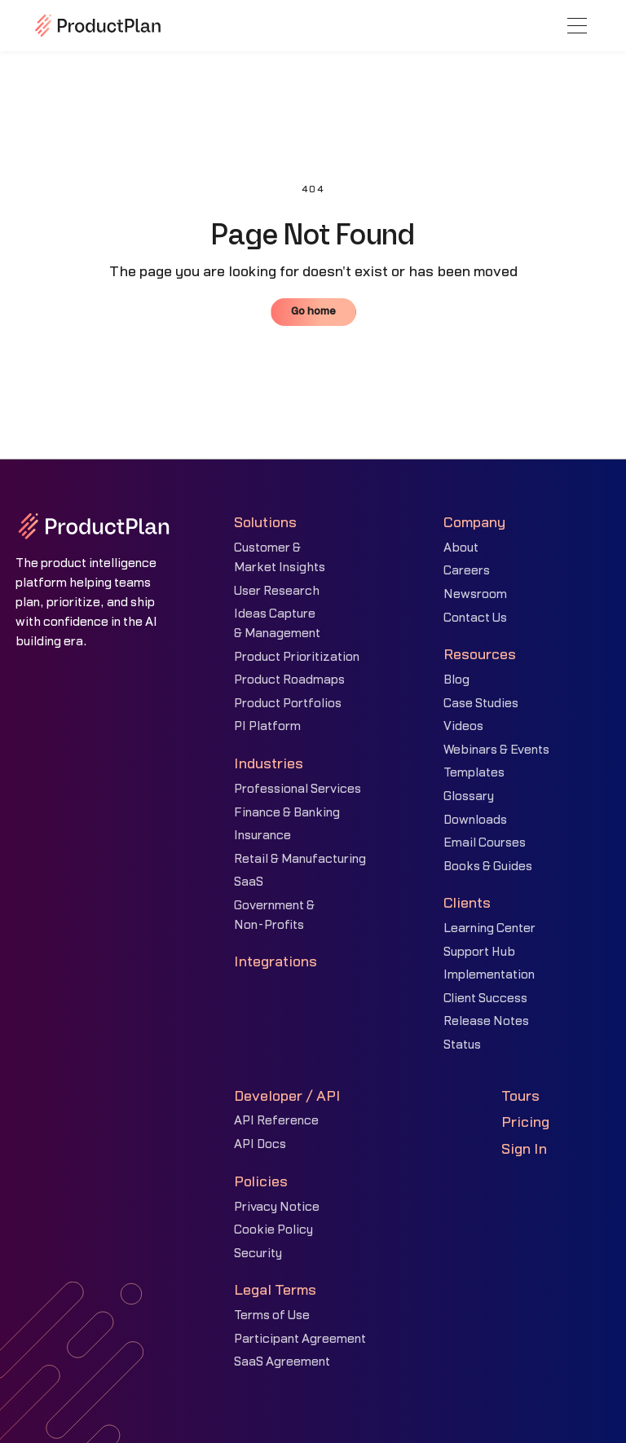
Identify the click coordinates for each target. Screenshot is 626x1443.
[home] (98, 25)
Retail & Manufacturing (300, 859)
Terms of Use (272, 1315)
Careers (466, 571)
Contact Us (475, 618)
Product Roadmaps (289, 680)
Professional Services (297, 789)
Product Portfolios (288, 703)
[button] (577, 25)
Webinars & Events (496, 750)
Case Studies (480, 703)
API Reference (276, 1121)
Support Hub (479, 952)
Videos (463, 726)
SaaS (248, 882)
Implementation (489, 975)
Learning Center (489, 928)
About (460, 548)
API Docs (260, 1144)
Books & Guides (487, 866)
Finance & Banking (287, 813)
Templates (474, 773)
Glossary (468, 796)
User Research (277, 591)
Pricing (525, 1122)
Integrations (275, 962)
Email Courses (484, 843)
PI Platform (267, 726)
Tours (520, 1096)
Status (462, 1045)
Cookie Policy (273, 1230)
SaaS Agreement (282, 1362)
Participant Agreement (300, 1339)
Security (258, 1253)
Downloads (475, 820)
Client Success (485, 998)
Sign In (524, 1149)
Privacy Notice (277, 1207)
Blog (456, 680)
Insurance (262, 835)
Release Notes (486, 1021)
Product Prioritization (296, 657)
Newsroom (475, 594)
